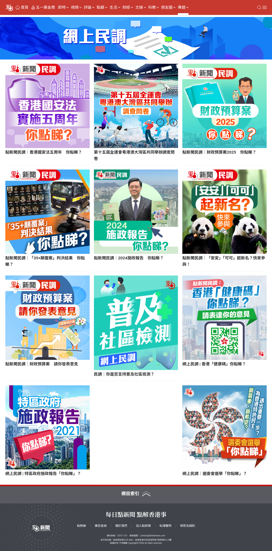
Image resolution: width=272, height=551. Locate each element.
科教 (152, 7)
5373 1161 (122, 535)
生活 (113, 7)
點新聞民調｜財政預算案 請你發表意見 (41, 364)
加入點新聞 (143, 525)
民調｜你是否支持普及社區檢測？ (124, 374)
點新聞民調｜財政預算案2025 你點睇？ (219, 152)
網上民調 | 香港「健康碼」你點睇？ (214, 364)
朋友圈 (167, 7)
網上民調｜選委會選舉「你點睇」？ (214, 473)
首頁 (24, 7)
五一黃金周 (45, 7)
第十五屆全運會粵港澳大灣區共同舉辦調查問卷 (134, 155)
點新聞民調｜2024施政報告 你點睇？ (129, 258)
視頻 (75, 7)
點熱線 (81, 525)
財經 (126, 7)
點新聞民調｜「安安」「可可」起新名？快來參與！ (223, 261)
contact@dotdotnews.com (152, 535)
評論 (87, 7)
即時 (62, 7)
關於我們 (121, 525)
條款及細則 (187, 525)
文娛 (139, 7)
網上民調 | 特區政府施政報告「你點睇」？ (43, 473)
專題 (182, 7)
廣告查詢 (101, 525)
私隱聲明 (165, 525)
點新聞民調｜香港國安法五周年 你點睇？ (43, 152)
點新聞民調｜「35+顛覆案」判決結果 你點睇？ (45, 261)
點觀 (100, 7)
